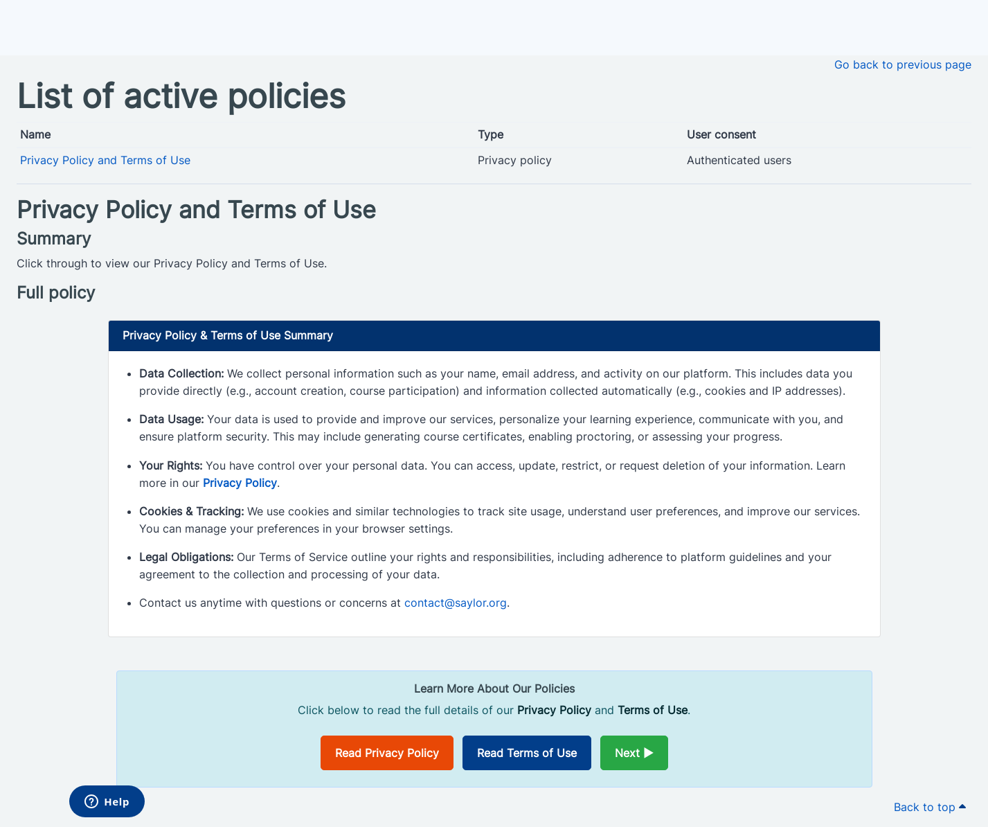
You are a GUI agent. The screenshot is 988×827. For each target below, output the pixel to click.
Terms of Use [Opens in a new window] (653, 710)
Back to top (930, 807)
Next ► (634, 753)
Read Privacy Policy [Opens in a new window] (387, 753)
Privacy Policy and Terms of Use (105, 160)
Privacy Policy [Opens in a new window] (240, 483)
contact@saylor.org (455, 603)
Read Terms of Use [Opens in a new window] (527, 753)
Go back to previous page (902, 64)
